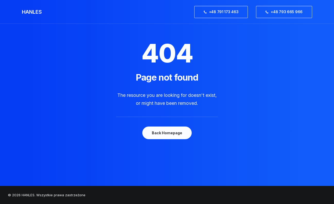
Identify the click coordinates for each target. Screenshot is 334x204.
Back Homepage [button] (167, 133)
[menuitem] (223, 12)
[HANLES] (32, 11)
